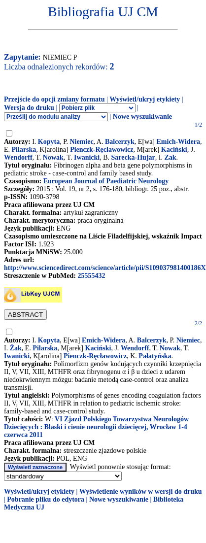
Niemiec (81, 141)
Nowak (53, 157)
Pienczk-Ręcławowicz (101, 149)
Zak (170, 157)
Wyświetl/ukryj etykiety (144, 99)
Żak (16, 348)
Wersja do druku (29, 107)
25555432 (91, 275)
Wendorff (18, 157)
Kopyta (49, 141)
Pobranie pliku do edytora (45, 499)
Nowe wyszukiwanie (142, 116)
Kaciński (174, 149)
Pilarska (24, 149)
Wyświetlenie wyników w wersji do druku (140, 491)
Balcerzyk (120, 141)
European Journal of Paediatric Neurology (106, 181)
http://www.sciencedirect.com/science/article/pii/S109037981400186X (105, 268)
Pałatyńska (154, 356)
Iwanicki (87, 157)
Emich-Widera (178, 141)
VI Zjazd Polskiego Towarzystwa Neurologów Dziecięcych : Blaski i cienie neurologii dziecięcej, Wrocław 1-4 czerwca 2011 (96, 427)
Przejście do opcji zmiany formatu (54, 99)
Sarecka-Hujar (133, 157)
